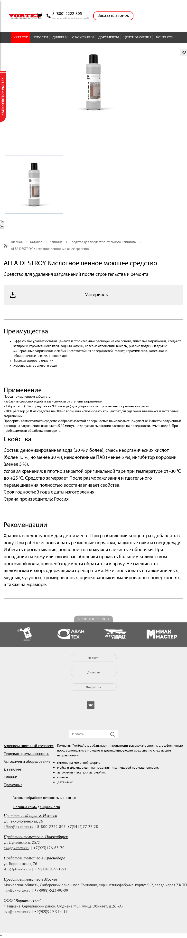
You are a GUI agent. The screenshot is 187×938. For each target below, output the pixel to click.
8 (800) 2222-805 (67, 14)
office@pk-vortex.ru (18, 827)
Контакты (165, 37)
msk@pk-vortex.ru (17, 890)
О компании (83, 37)
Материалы (96, 294)
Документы (108, 37)
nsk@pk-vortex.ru (16, 848)
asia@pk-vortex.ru (17, 911)
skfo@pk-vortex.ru (17, 869)
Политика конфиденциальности (36, 807)
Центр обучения (137, 37)
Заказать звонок (113, 15)
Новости (40, 37)
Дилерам (60, 37)
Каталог (20, 37)
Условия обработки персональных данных (44, 797)
